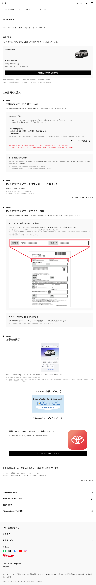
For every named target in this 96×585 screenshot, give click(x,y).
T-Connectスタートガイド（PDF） (48, 418)
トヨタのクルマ (9, 9)
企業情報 (89, 574)
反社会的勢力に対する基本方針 (74, 574)
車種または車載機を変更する (47, 73)
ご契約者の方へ (48, 505)
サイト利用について (19, 574)
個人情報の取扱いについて (35, 574)
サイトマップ (7, 574)
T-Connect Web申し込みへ (81, 141)
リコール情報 (7, 577)
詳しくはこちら (87, 480)
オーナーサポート (24, 9)
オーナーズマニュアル (40, 28)
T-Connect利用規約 (48, 492)
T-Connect (8, 19)
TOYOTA (4, 3)
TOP (4, 28)
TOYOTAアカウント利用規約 (54, 574)
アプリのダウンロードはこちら (82, 198)
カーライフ (42, 9)
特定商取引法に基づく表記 (48, 498)
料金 (20, 28)
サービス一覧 (12, 28)
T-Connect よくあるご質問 (48, 511)
